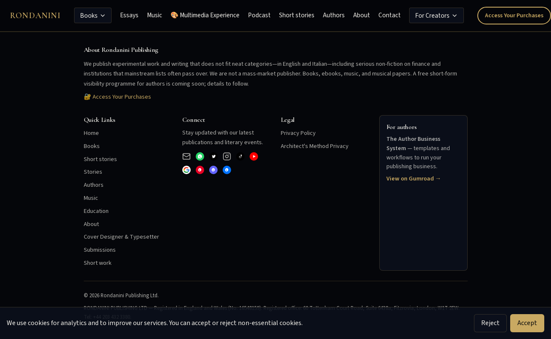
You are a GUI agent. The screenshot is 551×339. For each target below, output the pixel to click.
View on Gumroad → (413, 178)
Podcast (259, 15)
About (361, 15)
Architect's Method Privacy (315, 146)
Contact (389, 15)
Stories (93, 171)
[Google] (186, 170)
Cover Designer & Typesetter (121, 236)
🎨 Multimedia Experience (205, 15)
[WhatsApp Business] (200, 156)
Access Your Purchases (514, 15)
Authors (334, 15)
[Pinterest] (200, 170)
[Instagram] (227, 156)
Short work (98, 262)
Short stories (296, 15)
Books (93, 15)
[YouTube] (254, 156)
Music (154, 15)
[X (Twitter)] (213, 156)
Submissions (100, 249)
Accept (527, 323)
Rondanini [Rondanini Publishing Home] (35, 16)
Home (91, 133)
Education (96, 211)
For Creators (436, 15)
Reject (490, 323)
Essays (129, 15)
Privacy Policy (298, 133)
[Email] (186, 156)
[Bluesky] (227, 170)
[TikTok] (240, 156)
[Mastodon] (213, 170)
